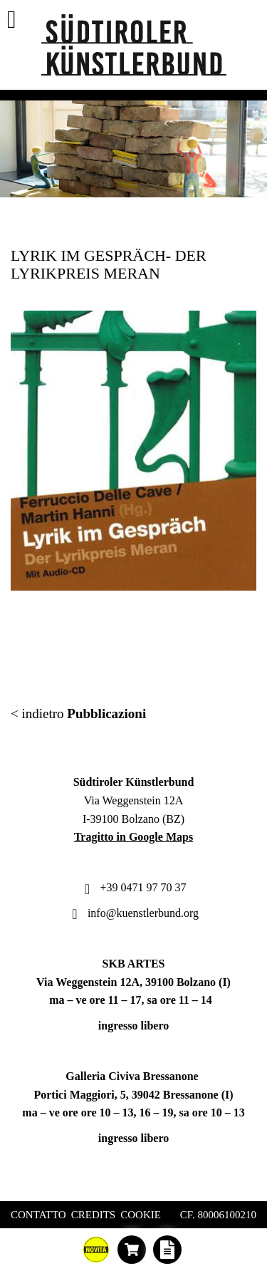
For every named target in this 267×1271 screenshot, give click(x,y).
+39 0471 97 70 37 (133, 887)
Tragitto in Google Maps (133, 837)
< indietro (78, 713)
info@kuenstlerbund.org (133, 913)
